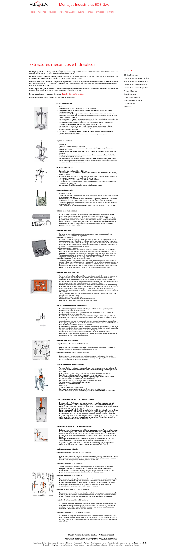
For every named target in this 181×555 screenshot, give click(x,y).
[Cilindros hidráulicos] (137, 75)
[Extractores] (137, 106)
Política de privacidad (106, 535)
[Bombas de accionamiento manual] (137, 84)
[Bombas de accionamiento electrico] (137, 81)
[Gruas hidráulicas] (137, 103)
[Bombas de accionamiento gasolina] (137, 88)
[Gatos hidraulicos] (137, 94)
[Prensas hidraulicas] (137, 91)
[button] (137, 71)
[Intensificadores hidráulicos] (137, 100)
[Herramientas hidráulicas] (137, 97)
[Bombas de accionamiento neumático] (137, 78)
